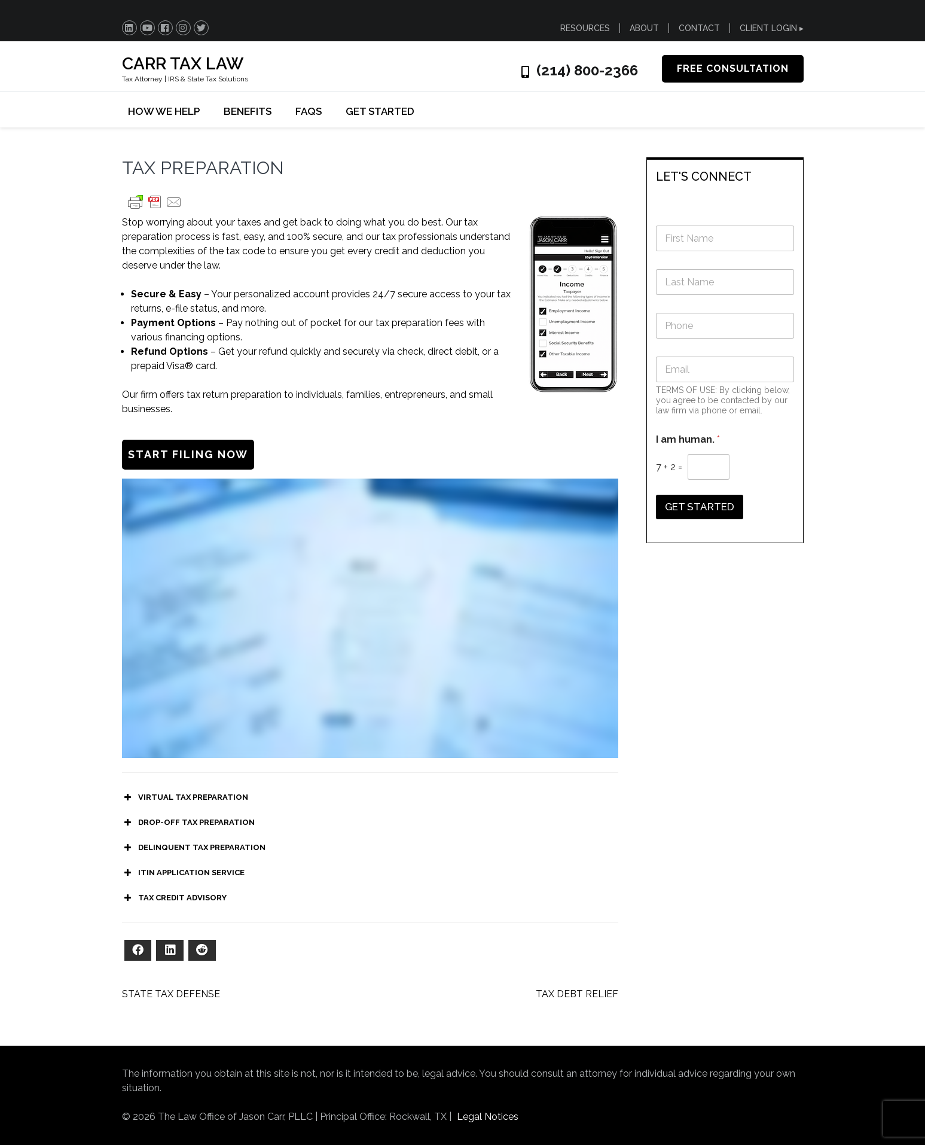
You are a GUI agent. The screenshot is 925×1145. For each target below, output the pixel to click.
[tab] (725, 175)
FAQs (308, 111)
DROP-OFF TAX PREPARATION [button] (188, 823)
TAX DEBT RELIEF (577, 994)
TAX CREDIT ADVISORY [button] (174, 898)
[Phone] (725, 326)
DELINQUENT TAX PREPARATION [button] (193, 848)
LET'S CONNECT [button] (704, 176)
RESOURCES (585, 28)
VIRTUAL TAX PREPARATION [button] (185, 797)
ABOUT (644, 28)
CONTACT (699, 28)
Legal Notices (487, 1116)
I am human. (688, 439)
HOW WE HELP (164, 111)
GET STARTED (380, 111)
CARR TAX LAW (182, 64)
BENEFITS (247, 111)
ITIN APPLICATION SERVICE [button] (183, 873)
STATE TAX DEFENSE (171, 994)
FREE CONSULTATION (733, 68)
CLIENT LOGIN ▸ (772, 28)
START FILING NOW (188, 454)
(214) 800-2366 (587, 70)
